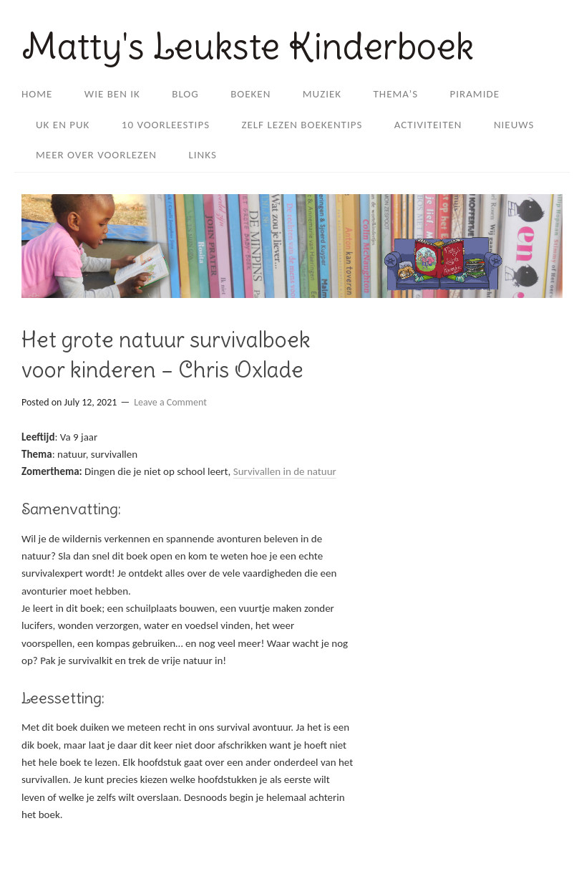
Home (36, 93)
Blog (185, 93)
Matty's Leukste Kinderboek (247, 46)
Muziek (322, 93)
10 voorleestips (166, 124)
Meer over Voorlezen (96, 154)
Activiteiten (428, 124)
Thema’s (396, 93)
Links (202, 154)
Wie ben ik (112, 93)
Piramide (475, 93)
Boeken (250, 93)
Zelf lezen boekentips (301, 124)
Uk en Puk (62, 124)
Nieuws (514, 124)
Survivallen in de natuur (284, 471)
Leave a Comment (170, 402)
